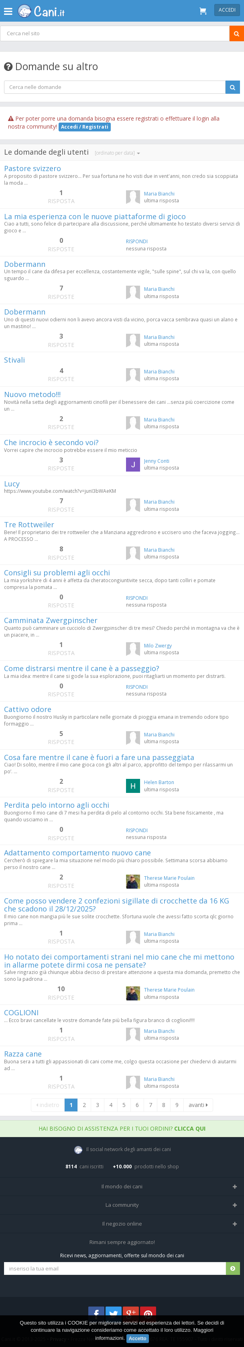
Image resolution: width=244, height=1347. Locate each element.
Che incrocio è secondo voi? (51, 442)
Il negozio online (122, 1223)
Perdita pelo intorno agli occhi (56, 805)
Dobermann (24, 264)
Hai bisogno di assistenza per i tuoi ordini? (122, 1128)
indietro (47, 1105)
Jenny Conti (156, 461)
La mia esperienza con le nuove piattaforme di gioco (95, 216)
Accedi (227, 9)
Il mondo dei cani (122, 1186)
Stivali (14, 360)
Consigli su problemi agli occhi (57, 572)
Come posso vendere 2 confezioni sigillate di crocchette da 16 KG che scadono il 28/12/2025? (116, 904)
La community (122, 1204)
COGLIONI (21, 1012)
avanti (198, 1105)
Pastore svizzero (32, 168)
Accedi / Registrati (84, 126)
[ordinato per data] (117, 152)
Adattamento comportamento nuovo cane (77, 852)
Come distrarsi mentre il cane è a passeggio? (81, 668)
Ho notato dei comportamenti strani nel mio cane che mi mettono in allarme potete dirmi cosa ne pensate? (119, 961)
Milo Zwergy (158, 645)
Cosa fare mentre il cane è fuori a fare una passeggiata (99, 757)
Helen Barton (159, 782)
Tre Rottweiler (29, 524)
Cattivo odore (27, 709)
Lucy (12, 483)
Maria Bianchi (159, 193)
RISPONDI (137, 241)
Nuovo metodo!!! (32, 394)
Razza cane (23, 1054)
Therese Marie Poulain (169, 878)
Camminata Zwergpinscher (51, 620)
